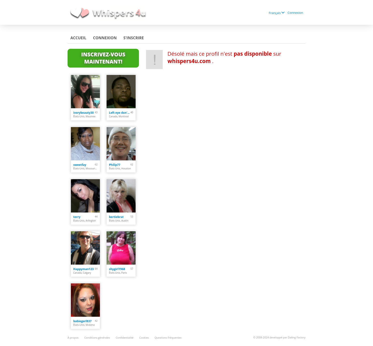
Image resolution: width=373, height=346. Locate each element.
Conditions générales (97, 337)
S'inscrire (133, 37)
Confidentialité (124, 337)
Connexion (295, 12)
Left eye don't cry (120, 113)
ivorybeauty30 (83, 113)
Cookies (144, 337)
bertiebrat (116, 217)
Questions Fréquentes (168, 337)
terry (76, 217)
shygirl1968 (117, 269)
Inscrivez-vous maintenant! (103, 58)
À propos (73, 337)
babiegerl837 (82, 321)
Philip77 (114, 165)
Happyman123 (83, 269)
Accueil (78, 37)
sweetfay (79, 165)
